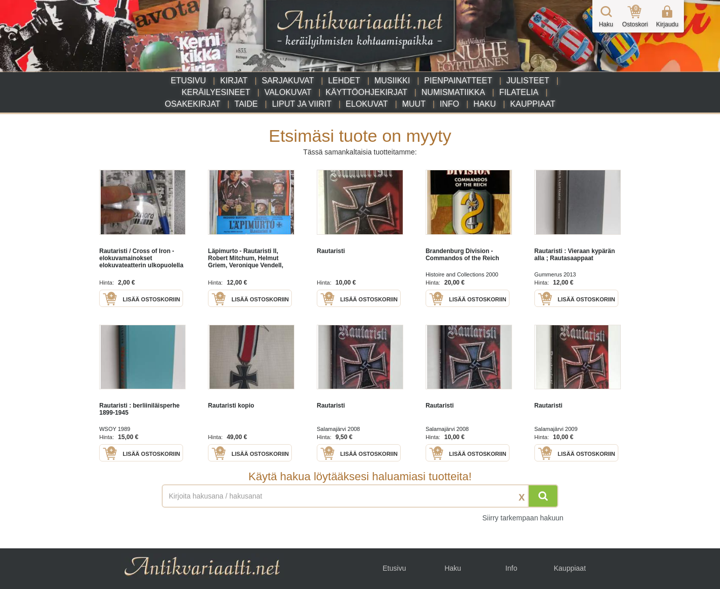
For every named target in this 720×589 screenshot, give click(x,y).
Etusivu (188, 80)
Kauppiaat (532, 104)
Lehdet (344, 80)
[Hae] (543, 496)
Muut (414, 104)
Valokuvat (287, 92)
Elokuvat (367, 104)
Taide (246, 104)
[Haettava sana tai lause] (360, 496)
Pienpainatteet (458, 80)
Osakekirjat (192, 104)
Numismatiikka (453, 92)
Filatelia (518, 92)
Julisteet (527, 80)
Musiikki (392, 80)
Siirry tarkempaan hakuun (522, 518)
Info (449, 104)
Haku (484, 104)
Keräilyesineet (216, 92)
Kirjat (234, 80)
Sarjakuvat (288, 80)
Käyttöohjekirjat (366, 92)
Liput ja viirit (302, 104)
